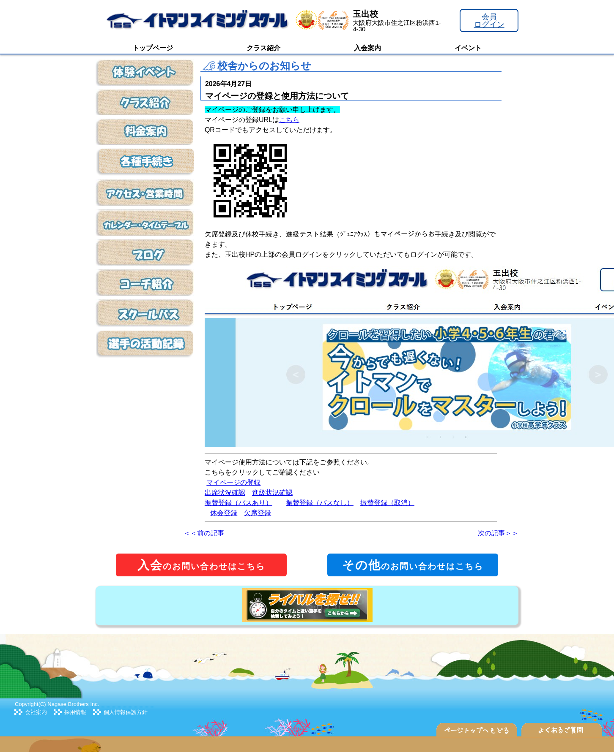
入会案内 (367, 48)
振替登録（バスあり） (238, 502)
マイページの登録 (233, 482)
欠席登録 (257, 512)
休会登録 (223, 512)
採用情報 (75, 712)
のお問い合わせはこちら (201, 565)
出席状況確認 (225, 492)
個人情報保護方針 (126, 712)
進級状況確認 (272, 492)
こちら (289, 119)
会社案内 (36, 712)
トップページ (152, 48)
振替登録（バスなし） (320, 502)
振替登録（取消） (387, 502)
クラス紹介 (263, 48)
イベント (468, 48)
